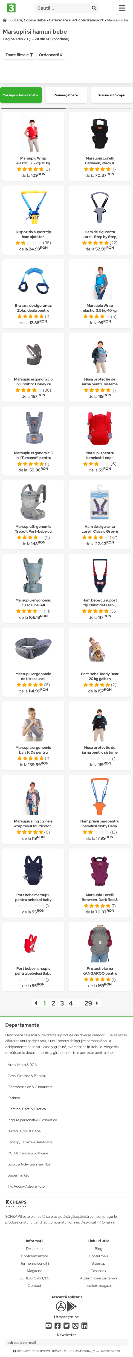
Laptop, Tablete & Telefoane (30, 1142)
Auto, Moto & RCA (22, 1064)
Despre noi (34, 1248)
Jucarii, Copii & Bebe (24, 1131)
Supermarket (18, 1175)
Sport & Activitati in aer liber (30, 1164)
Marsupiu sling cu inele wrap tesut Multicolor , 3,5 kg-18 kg (33, 826)
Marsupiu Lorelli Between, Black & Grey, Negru (100, 163)
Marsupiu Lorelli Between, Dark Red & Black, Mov (100, 899)
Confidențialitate (34, 1256)
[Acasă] (5, 20)
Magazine (34, 1270)
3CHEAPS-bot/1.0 (34, 1278)
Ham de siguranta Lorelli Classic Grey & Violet (99, 531)
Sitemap (98, 1263)
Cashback (98, 1270)
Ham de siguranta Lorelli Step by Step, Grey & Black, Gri (99, 237)
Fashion (14, 1097)
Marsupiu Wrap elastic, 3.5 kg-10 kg (33, 161)
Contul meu (98, 1256)
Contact (34, 1285)
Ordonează (50, 54)
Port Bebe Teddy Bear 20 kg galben (100, 676)
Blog (98, 1248)
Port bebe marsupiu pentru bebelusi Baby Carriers (33, 973)
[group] (21, 95)
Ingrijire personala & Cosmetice (32, 1120)
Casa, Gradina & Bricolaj (27, 1075)
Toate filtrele (19, 54)
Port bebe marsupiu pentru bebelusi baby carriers (33, 899)
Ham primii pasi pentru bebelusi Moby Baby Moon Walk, (99, 826)
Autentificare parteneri (98, 1278)
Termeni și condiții (34, 1263)
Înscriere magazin (98, 1285)
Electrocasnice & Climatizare (30, 1086)
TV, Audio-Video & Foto (26, 1186)
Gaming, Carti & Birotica (27, 1109)
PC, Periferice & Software (28, 1153)
